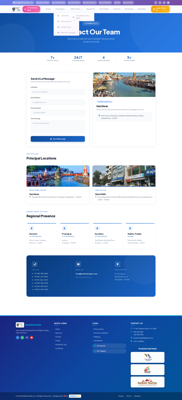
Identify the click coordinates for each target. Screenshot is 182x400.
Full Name (34, 87)
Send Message (57, 139)
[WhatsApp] (21, 337)
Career (57, 340)
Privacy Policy (98, 329)
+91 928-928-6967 (40, 286)
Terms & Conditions (100, 333)
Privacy (121, 396)
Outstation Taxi (60, 344)
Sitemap (137, 396)
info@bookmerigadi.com (87, 274)
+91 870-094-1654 (40, 289)
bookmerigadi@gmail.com (143, 338)
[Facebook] (17, 337)
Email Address (35, 98)
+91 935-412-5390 (40, 277)
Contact (57, 337)
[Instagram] (25, 337)
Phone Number (36, 108)
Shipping (96, 337)
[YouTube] (30, 337)
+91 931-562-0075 (40, 280)
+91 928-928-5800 (40, 273)
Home (57, 329)
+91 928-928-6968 (40, 283)
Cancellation (97, 340)
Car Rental (58, 348)
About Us (58, 333)
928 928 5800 (138, 332)
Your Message (35, 118)
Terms (129, 396)
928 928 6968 (138, 334)
